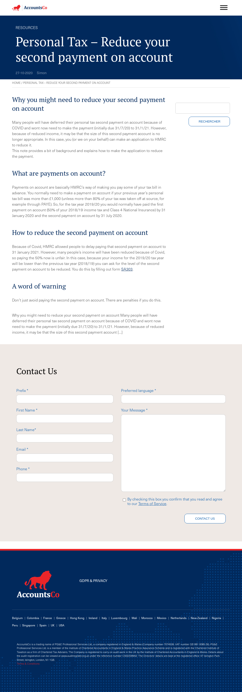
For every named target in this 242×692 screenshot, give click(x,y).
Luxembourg (119, 618)
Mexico (161, 618)
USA (61, 625)
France (47, 618)
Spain (43, 625)
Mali (134, 618)
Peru (15, 625)
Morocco (147, 618)
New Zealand (199, 618)
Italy (104, 618)
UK (53, 625)
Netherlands (178, 618)
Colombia (33, 618)
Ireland (93, 618)
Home (16, 83)
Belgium (17, 618)
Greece (61, 618)
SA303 (127, 269)
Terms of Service (152, 503)
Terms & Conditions (28, 664)
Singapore (28, 625)
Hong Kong (77, 618)
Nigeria (216, 618)
